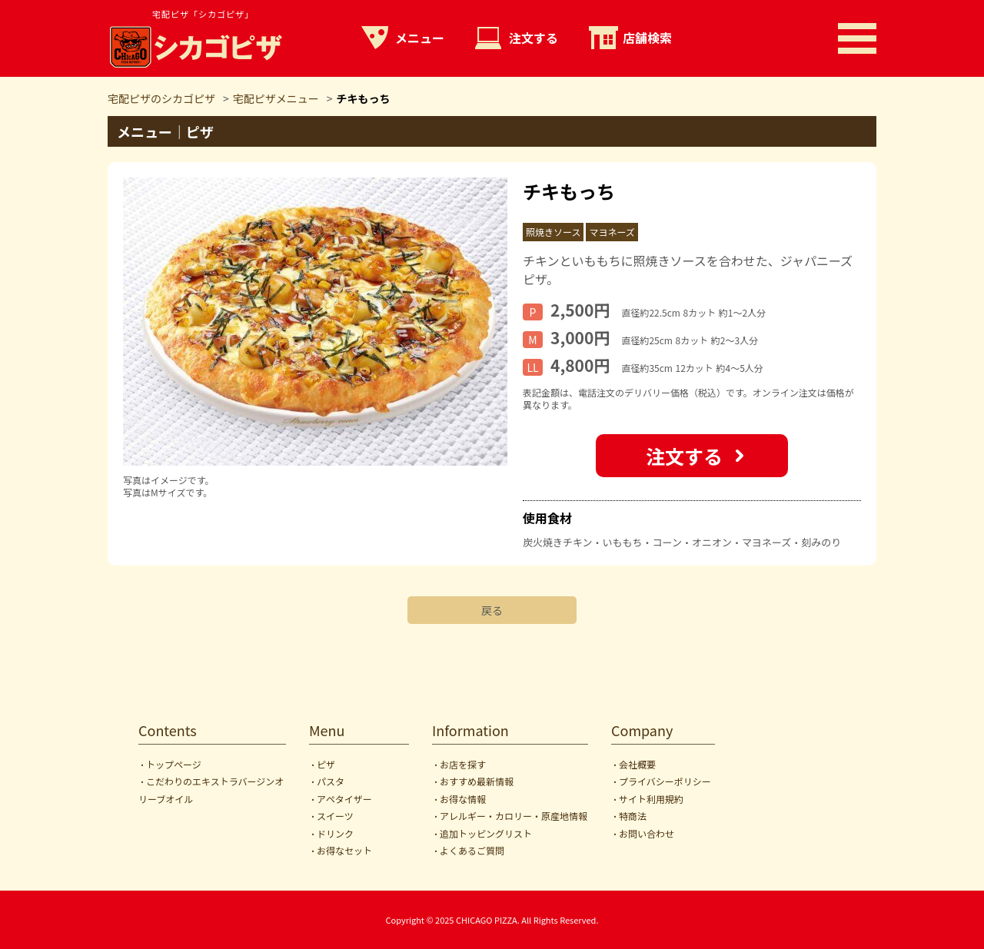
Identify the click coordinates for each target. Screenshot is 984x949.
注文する (533, 37)
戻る (492, 610)
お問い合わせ (646, 833)
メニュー (419, 37)
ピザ (326, 764)
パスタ (330, 781)
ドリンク (335, 833)
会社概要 (637, 764)
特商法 (633, 815)
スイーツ (335, 815)
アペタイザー (344, 798)
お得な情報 (463, 798)
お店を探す (463, 764)
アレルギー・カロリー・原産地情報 (513, 815)
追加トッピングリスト (486, 833)
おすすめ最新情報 (477, 781)
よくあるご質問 (472, 850)
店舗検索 (647, 37)
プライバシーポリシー (665, 781)
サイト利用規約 (651, 798)
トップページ (173, 764)
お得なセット (344, 850)
